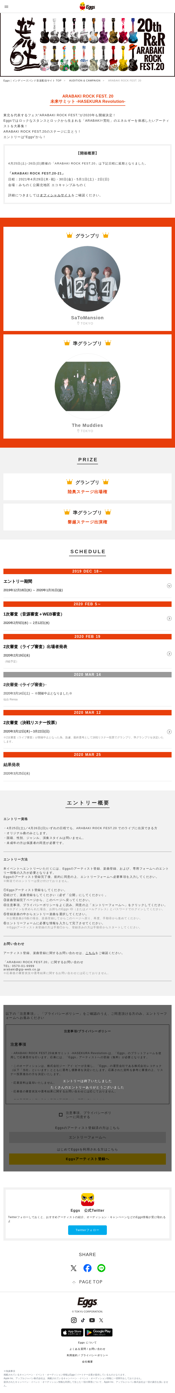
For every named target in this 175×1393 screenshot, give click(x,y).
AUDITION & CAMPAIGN (84, 80)
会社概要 (87, 1361)
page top (91, 1281)
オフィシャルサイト (56, 195)
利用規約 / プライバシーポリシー (87, 1355)
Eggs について (87, 1342)
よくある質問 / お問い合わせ (87, 1349)
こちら (90, 953)
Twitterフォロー (88, 1230)
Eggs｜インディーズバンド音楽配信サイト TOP (32, 80)
